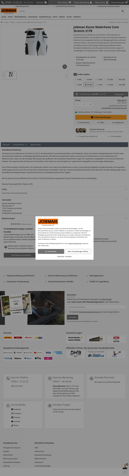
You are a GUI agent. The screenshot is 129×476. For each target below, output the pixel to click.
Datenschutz (60, 256)
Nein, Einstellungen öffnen (78, 251)
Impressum (68, 256)
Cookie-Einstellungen (75, 243)
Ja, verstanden (51, 251)
